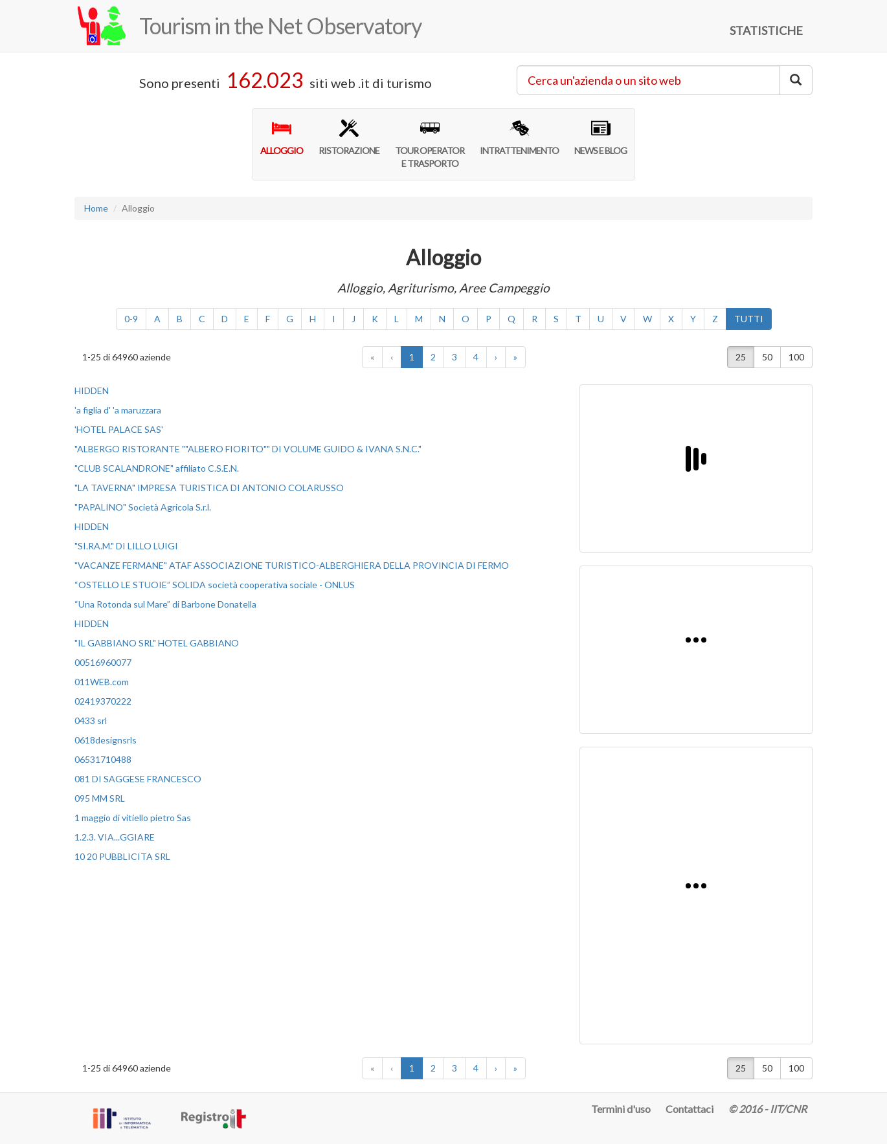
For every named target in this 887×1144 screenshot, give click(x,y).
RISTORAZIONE (349, 137)
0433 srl (90, 720)
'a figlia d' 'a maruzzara (117, 409)
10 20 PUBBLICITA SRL (122, 856)
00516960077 (102, 662)
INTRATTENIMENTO (519, 137)
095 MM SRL (99, 798)
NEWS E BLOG (600, 137)
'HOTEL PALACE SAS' (118, 429)
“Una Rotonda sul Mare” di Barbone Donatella (165, 604)
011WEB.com (101, 681)
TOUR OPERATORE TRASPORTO (429, 143)
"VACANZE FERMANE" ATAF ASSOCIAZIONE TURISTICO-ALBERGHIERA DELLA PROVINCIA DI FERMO (291, 565)
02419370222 (102, 701)
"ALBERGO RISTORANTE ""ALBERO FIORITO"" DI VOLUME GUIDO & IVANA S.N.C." (247, 448)
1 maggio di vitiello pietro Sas (132, 817)
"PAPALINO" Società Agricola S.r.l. (142, 506)
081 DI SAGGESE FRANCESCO (137, 778)
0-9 (131, 318)
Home (96, 208)
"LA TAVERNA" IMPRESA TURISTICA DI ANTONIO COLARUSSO (209, 487)
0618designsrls (105, 739)
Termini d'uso (621, 1109)
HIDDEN (91, 390)
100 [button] (796, 356)
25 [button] (740, 356)
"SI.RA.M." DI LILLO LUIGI (126, 545)
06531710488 (102, 759)
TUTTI (748, 318)
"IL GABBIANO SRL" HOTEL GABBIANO (156, 642)
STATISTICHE (766, 30)
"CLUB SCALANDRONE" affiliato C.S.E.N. (156, 468)
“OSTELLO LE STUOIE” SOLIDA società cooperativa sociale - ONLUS (214, 584)
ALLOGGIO (281, 137)
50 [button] (767, 356)
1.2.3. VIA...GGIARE (114, 836)
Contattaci (689, 1109)
